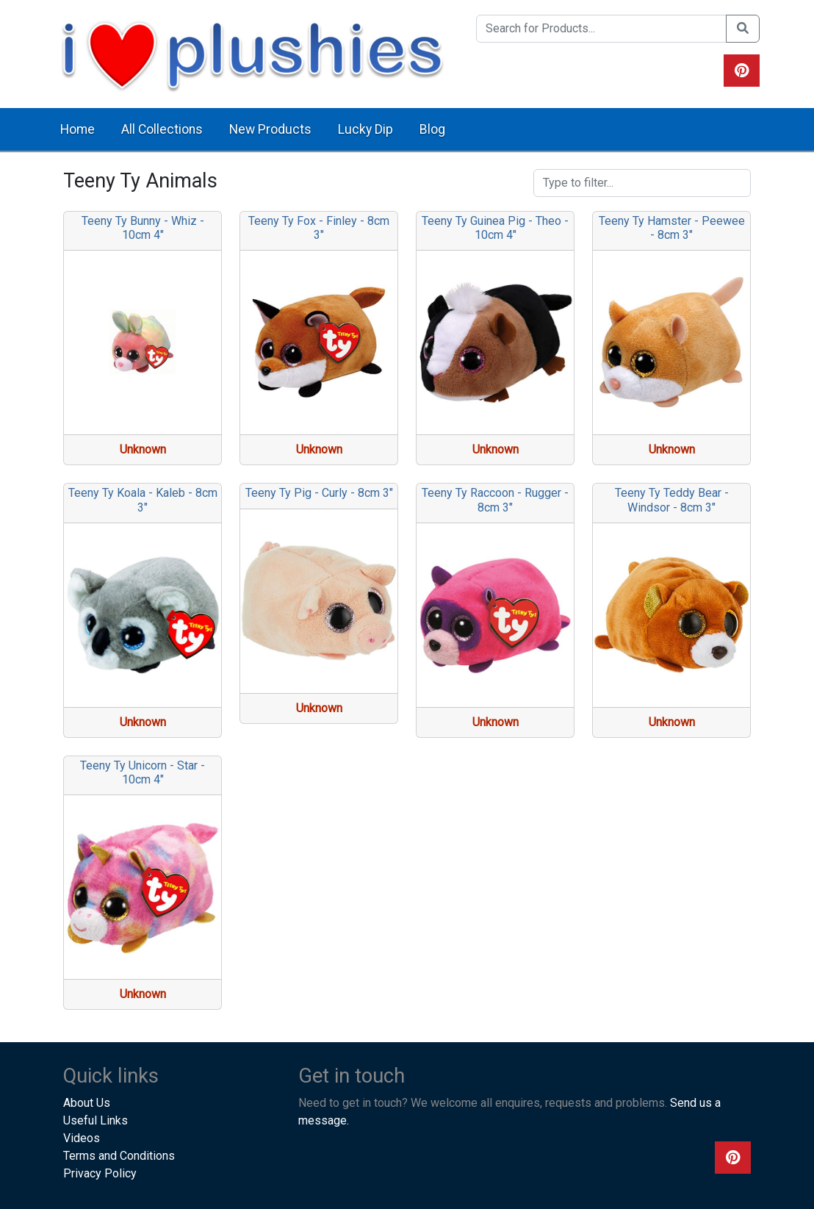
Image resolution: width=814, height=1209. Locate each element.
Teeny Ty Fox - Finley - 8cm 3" (318, 228)
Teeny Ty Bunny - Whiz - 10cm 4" (143, 228)
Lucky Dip (365, 129)
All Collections (162, 129)
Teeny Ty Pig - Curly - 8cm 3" (319, 493)
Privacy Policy (100, 1173)
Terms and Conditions (119, 1156)
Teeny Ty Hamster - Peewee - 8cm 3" (672, 228)
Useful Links (95, 1120)
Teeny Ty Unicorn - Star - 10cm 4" (142, 772)
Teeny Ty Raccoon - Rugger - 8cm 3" (495, 500)
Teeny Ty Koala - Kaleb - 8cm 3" (142, 500)
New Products (270, 129)
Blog (432, 129)
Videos (81, 1138)
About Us (86, 1103)
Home (77, 129)
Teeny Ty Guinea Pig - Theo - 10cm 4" (495, 228)
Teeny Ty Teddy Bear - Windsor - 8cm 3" (672, 500)
